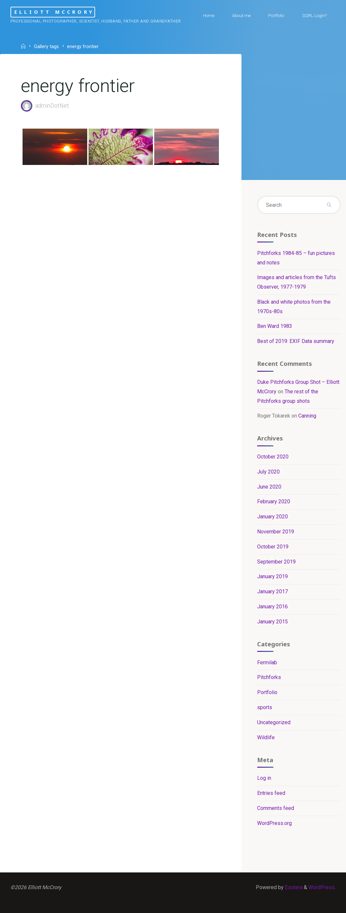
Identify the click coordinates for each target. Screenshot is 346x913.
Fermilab (267, 662)
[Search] (329, 205)
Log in (264, 778)
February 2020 (273, 501)
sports (264, 707)
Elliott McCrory (54, 12)
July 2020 (268, 472)
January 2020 (272, 516)
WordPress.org (274, 823)
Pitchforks (269, 677)
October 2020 (272, 457)
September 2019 (276, 562)
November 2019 (275, 531)
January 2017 (272, 591)
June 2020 (269, 487)
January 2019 (272, 576)
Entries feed (271, 793)
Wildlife (266, 737)
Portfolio (267, 692)
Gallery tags (46, 47)
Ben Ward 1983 (274, 326)
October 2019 (272, 547)
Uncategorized (273, 722)
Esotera (293, 887)
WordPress (321, 887)
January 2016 (272, 606)
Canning (307, 416)
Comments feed (275, 808)
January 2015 (272, 621)
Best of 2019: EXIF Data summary (295, 341)
